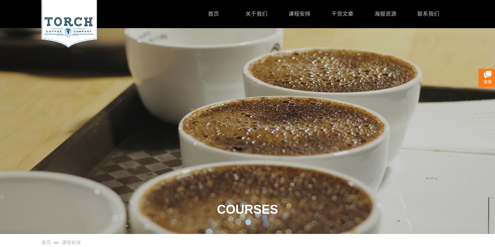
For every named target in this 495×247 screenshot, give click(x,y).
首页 (213, 14)
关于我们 (256, 14)
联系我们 (428, 14)
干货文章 (342, 14)
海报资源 (385, 14)
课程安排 (299, 14)
